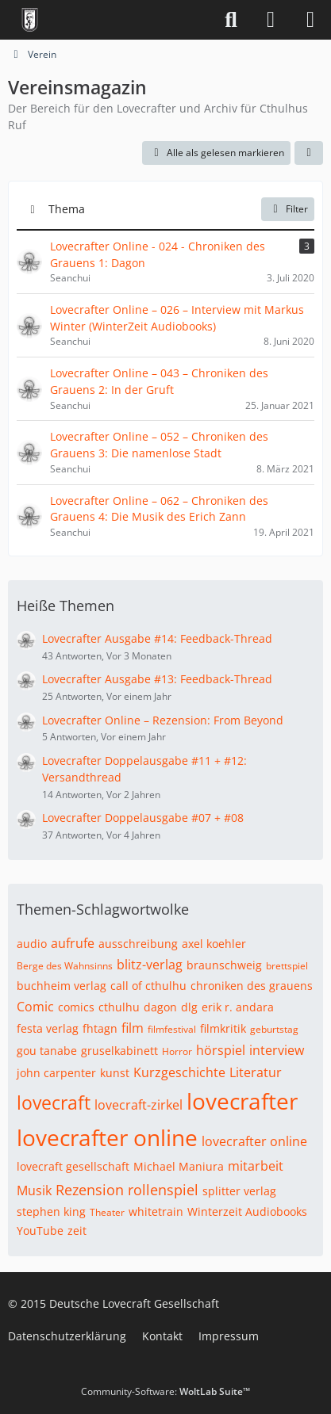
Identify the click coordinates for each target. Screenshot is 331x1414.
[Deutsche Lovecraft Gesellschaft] (30, 20)
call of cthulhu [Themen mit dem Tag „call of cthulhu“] (148, 985)
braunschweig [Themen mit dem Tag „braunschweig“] (224, 965)
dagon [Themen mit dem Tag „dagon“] (160, 1007)
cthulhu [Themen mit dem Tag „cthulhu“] (119, 1007)
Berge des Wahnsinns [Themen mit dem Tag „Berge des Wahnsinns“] (65, 966)
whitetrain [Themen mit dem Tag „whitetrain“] (156, 1211)
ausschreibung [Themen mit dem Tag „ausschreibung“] (138, 943)
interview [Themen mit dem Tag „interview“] (276, 1050)
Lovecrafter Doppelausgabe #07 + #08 (143, 817)
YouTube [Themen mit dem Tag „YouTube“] (40, 1230)
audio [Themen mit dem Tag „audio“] (32, 943)
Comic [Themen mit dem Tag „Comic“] (35, 1006)
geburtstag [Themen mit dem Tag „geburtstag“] (274, 1029)
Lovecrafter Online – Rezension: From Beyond (162, 720)
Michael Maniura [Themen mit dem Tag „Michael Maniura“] (178, 1166)
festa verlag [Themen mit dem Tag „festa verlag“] (48, 1028)
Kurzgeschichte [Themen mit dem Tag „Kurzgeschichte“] (179, 1072)
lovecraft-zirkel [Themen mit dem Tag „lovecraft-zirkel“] (138, 1105)
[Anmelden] (271, 20)
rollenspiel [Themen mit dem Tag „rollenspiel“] (163, 1189)
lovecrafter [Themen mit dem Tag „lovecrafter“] (242, 1101)
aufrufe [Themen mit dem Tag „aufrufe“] (72, 943)
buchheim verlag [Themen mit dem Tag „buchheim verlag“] (61, 985)
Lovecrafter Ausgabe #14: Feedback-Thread (157, 638)
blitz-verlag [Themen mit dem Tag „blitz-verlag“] (150, 964)
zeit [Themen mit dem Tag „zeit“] (77, 1230)
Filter (287, 209)
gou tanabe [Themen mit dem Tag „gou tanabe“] (47, 1050)
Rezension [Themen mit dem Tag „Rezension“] (90, 1189)
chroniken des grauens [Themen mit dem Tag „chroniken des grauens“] (252, 985)
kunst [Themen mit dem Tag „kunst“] (114, 1072)
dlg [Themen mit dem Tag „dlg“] (189, 1007)
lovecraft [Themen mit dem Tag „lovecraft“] (53, 1102)
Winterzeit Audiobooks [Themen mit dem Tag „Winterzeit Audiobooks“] (247, 1211)
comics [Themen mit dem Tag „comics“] (76, 1007)
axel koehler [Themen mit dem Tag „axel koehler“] (214, 943)
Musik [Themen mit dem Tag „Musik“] (34, 1190)
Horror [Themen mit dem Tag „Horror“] (177, 1051)
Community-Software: (165, 1391)
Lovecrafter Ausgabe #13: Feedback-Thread (157, 678)
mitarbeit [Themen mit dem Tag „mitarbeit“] (255, 1166)
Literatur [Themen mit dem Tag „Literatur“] (255, 1072)
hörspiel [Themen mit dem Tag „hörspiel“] (220, 1050)
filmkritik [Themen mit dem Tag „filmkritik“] (223, 1028)
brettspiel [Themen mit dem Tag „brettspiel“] (287, 966)
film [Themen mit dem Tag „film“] (132, 1028)
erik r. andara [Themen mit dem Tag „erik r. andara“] (238, 1007)
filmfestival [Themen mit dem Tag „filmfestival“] (172, 1029)
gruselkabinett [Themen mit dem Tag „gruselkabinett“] (119, 1050)
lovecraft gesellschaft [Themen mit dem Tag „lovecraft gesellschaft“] (73, 1166)
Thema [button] (66, 208)
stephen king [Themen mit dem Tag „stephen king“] (51, 1211)
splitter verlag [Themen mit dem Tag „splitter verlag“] (239, 1190)
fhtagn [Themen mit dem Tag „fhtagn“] (100, 1028)
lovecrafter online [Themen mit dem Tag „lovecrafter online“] (107, 1137)
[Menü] (310, 20)
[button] (308, 153)
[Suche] (231, 20)
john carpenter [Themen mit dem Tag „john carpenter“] (56, 1072)
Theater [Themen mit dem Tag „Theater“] (107, 1212)
